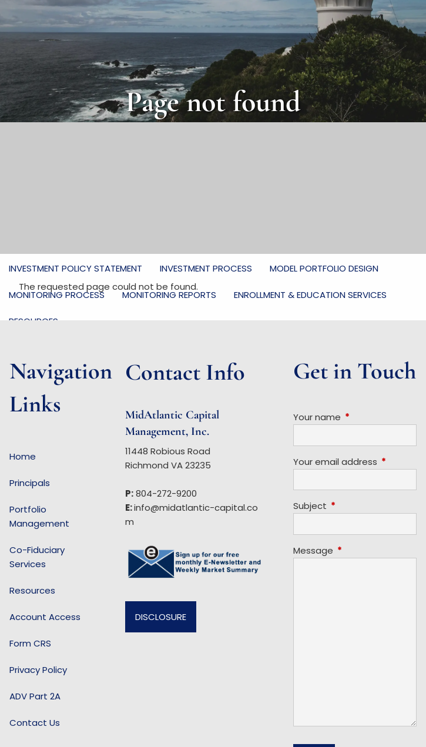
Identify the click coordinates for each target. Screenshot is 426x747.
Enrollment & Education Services (310, 295)
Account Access (44, 617)
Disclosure (160, 617)
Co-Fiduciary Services (37, 557)
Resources (32, 590)
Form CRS (30, 643)
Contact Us (34, 722)
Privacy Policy (38, 670)
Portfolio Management (39, 516)
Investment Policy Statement (75, 268)
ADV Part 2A (35, 696)
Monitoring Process (57, 295)
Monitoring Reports (169, 295)
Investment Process (206, 268)
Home (22, 456)
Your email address (355, 461)
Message (355, 550)
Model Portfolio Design (324, 268)
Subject (355, 506)
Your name (355, 417)
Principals (29, 483)
